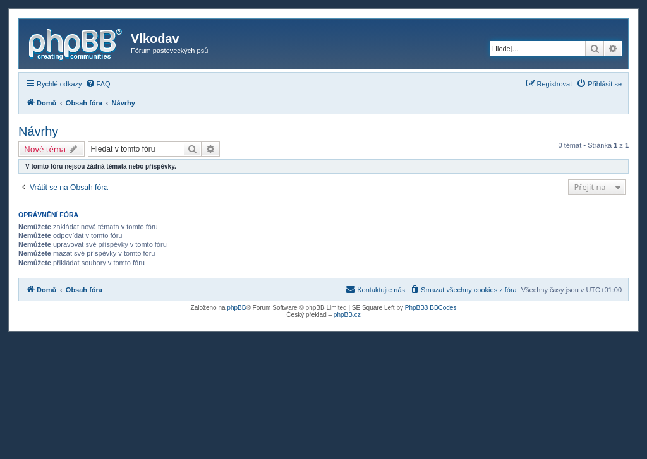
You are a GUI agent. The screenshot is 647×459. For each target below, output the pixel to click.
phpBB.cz (347, 314)
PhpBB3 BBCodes (431, 307)
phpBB (236, 307)
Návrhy (38, 131)
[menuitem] (98, 84)
